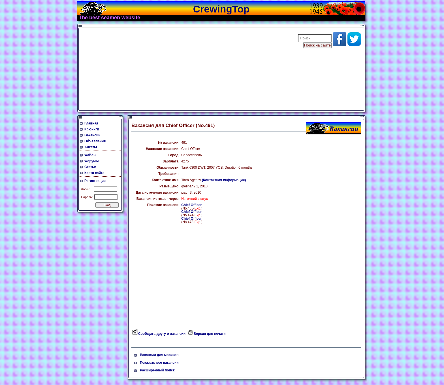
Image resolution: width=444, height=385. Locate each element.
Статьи (90, 167)
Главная (91, 123)
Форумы (91, 161)
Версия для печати (210, 334)
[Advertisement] (185, 69)
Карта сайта (94, 173)
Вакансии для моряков (159, 355)
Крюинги (91, 129)
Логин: (85, 189)
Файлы (90, 155)
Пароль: (87, 197)
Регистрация (95, 181)
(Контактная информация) (224, 180)
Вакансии (92, 135)
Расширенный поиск (157, 370)
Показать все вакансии (159, 363)
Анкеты (90, 147)
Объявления (95, 141)
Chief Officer (191, 205)
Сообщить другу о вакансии (161, 334)
